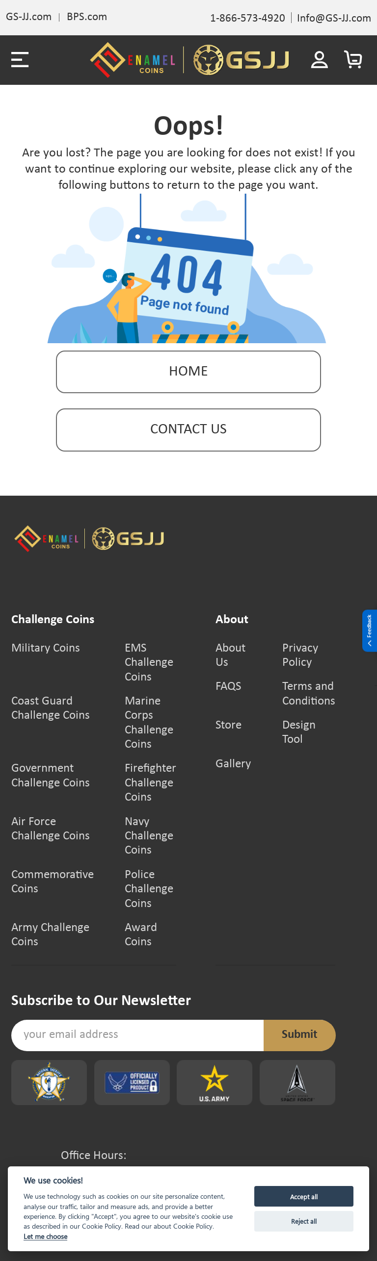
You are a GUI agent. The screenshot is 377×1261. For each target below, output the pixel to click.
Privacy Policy (300, 656)
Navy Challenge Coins (149, 836)
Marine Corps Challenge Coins (149, 723)
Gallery (233, 764)
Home (188, 372)
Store (228, 725)
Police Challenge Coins (149, 889)
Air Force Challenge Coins (50, 829)
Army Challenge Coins (50, 935)
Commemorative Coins (52, 882)
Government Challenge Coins (50, 776)
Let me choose (45, 1236)
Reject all (304, 1221)
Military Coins (45, 649)
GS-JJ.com (29, 17)
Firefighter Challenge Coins (150, 783)
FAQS (228, 687)
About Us (230, 656)
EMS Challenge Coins (149, 663)
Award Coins (141, 935)
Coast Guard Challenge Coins (50, 709)
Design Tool (299, 733)
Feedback (370, 631)
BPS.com (87, 17)
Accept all (304, 1196)
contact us (188, 430)
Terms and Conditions (308, 694)
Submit (300, 1035)
